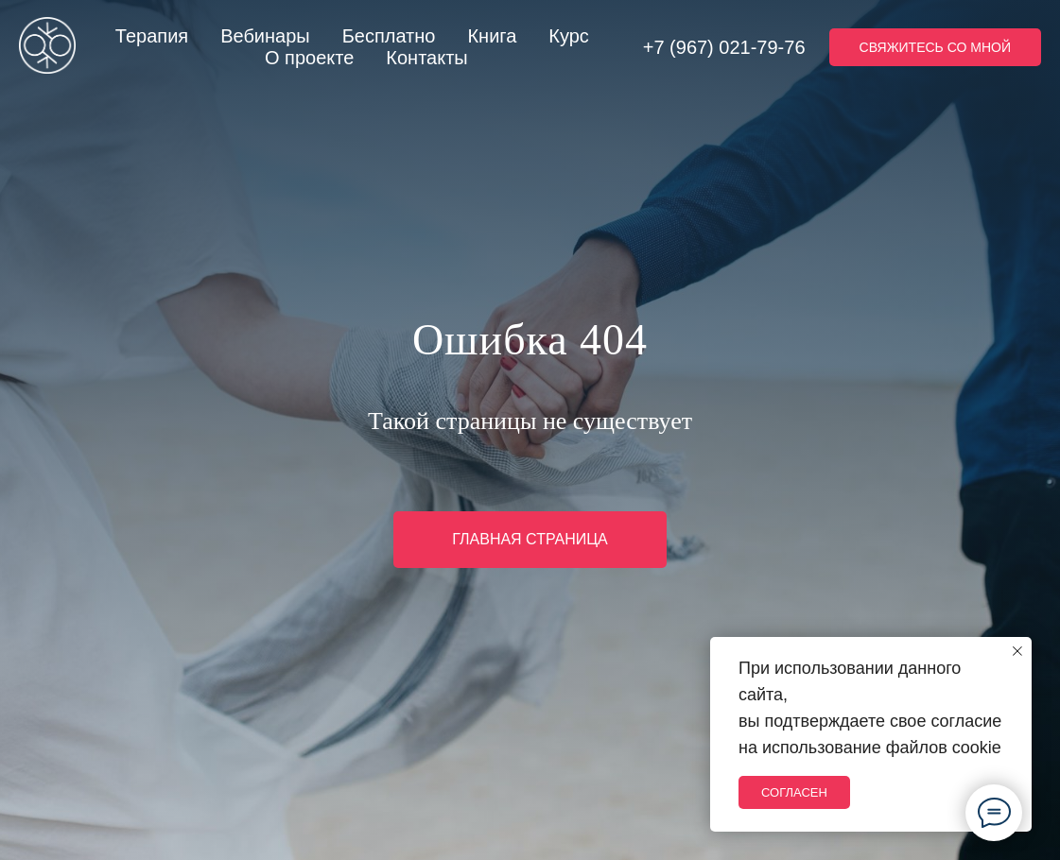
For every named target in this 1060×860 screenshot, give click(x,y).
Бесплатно (389, 36)
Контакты (426, 57)
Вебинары (265, 36)
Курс (568, 36)
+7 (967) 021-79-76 (724, 47)
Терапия (151, 36)
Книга (491, 36)
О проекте (309, 57)
